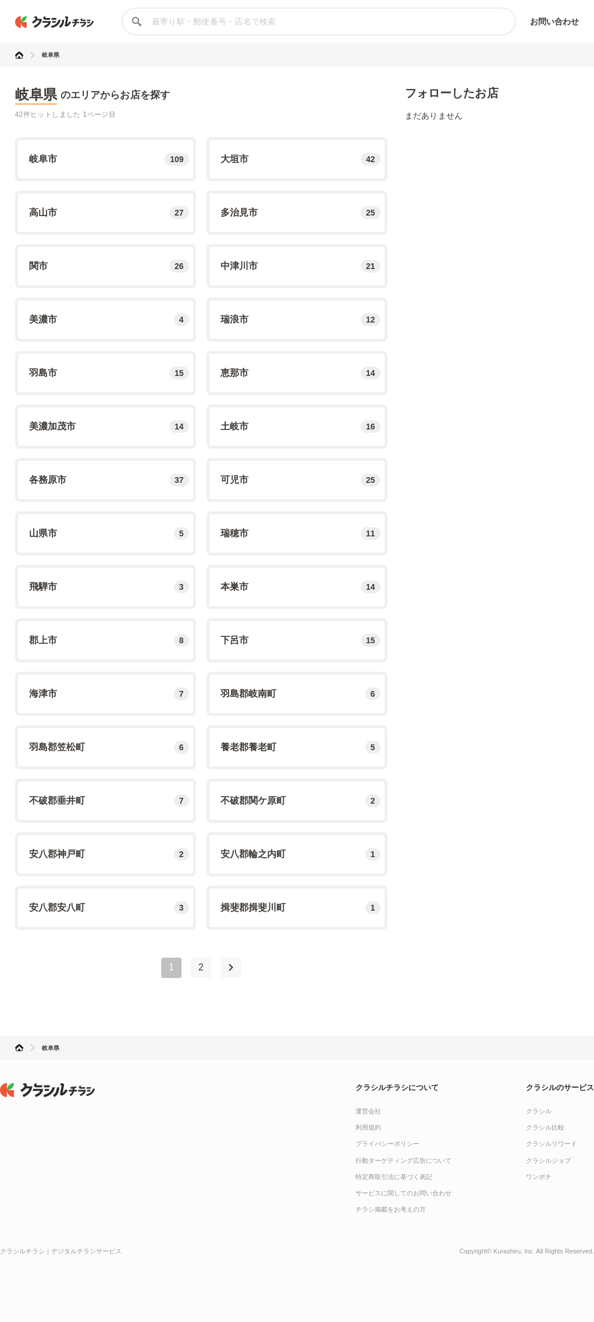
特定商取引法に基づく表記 (393, 1176)
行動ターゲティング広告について (403, 1160)
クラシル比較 (545, 1127)
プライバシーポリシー (387, 1143)
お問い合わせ (554, 21)
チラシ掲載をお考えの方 (390, 1209)
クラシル (539, 1111)
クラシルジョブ (548, 1160)
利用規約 (368, 1127)
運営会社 (368, 1111)
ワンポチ (539, 1176)
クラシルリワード (551, 1143)
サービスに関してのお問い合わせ (403, 1193)
